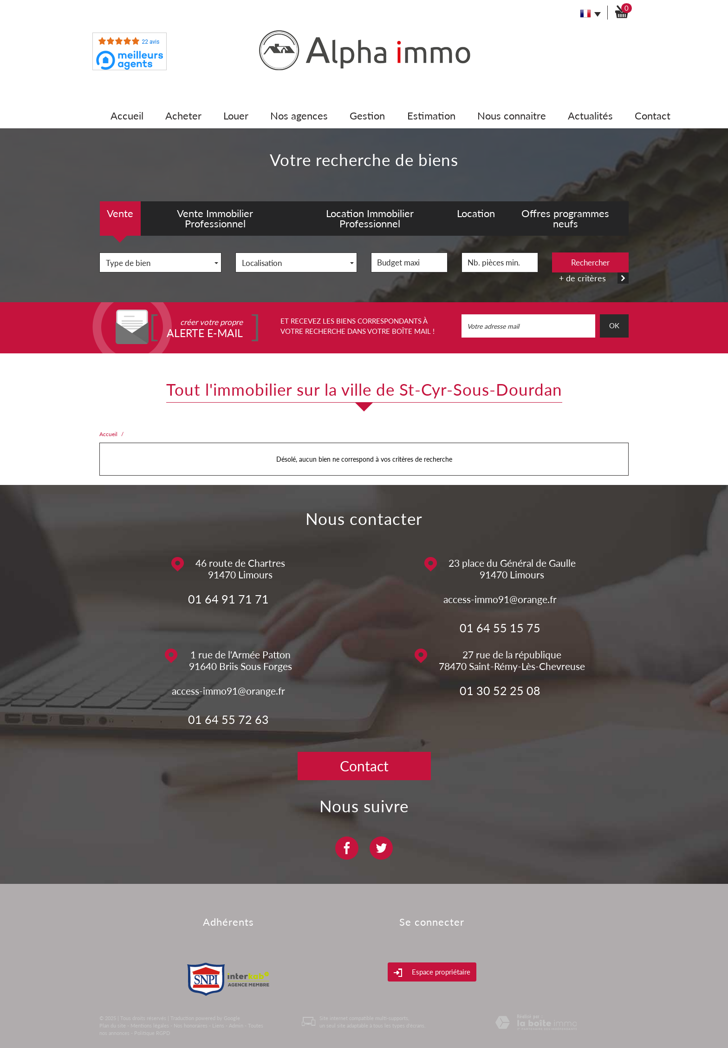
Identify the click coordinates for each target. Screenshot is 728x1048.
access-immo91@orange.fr (500, 599)
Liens (218, 1025)
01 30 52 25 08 (500, 690)
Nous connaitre (511, 115)
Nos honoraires (191, 1025)
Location (476, 213)
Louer (235, 115)
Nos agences (299, 115)
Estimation (431, 115)
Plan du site (112, 1025)
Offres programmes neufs (565, 218)
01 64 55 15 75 (500, 628)
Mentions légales (149, 1025)
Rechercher (590, 262)
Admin (236, 1025)
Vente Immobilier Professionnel (215, 218)
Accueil (126, 115)
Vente (120, 213)
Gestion (367, 115)
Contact (652, 115)
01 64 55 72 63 (228, 719)
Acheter (183, 115)
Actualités (590, 115)
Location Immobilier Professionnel (370, 218)
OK (614, 325)
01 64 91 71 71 (228, 599)
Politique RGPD (152, 1033)
